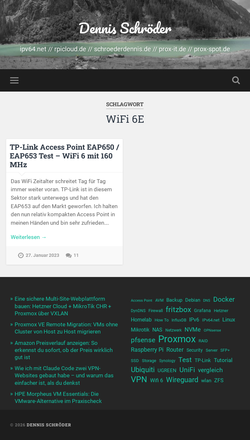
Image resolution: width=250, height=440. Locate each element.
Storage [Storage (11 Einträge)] (149, 360)
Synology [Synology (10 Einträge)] (167, 360)
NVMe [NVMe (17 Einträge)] (193, 329)
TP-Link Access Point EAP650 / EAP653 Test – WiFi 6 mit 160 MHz (64, 155)
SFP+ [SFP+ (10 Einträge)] (225, 350)
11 (76, 255)
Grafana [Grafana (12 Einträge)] (202, 310)
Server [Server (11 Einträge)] (211, 350)
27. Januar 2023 (42, 255)
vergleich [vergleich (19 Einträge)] (210, 370)
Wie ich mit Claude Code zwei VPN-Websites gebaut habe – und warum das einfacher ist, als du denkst (64, 375)
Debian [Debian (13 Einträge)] (192, 300)
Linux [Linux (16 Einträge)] (228, 319)
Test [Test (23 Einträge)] (185, 360)
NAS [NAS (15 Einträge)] (157, 330)
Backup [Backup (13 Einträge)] (174, 300)
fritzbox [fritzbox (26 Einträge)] (178, 309)
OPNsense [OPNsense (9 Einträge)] (212, 330)
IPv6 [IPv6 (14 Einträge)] (194, 320)
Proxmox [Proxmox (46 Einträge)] (177, 339)
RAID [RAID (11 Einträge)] (203, 340)
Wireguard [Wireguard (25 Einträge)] (182, 380)
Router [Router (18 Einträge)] (175, 349)
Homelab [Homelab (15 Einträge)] (141, 320)
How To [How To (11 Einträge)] (162, 320)
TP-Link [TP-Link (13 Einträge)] (203, 360)
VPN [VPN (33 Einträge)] (139, 379)
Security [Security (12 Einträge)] (195, 350)
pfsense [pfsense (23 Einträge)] (143, 340)
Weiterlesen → (29, 237)
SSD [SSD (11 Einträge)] (135, 360)
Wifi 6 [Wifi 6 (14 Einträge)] (156, 380)
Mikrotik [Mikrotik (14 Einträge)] (140, 330)
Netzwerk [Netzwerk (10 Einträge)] (173, 330)
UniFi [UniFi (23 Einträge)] (187, 370)
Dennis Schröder (124, 27)
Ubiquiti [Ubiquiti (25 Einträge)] (143, 370)
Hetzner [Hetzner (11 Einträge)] (221, 310)
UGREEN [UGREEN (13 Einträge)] (167, 370)
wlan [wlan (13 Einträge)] (206, 380)
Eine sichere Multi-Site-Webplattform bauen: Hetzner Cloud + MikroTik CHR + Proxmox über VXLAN (63, 305)
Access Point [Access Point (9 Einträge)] (141, 300)
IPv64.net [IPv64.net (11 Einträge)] (210, 320)
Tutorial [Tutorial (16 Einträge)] (223, 360)
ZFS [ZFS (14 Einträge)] (219, 380)
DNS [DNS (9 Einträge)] (206, 300)
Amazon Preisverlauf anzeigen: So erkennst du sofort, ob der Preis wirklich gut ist (64, 350)
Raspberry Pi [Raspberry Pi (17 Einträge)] (147, 349)
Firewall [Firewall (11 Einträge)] (155, 310)
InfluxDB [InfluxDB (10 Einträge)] (179, 320)
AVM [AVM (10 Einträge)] (159, 300)
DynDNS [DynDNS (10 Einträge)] (138, 310)
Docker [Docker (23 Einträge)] (224, 299)
